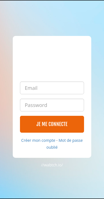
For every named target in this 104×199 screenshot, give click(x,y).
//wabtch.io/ (52, 164)
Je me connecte (51, 124)
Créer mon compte (38, 140)
